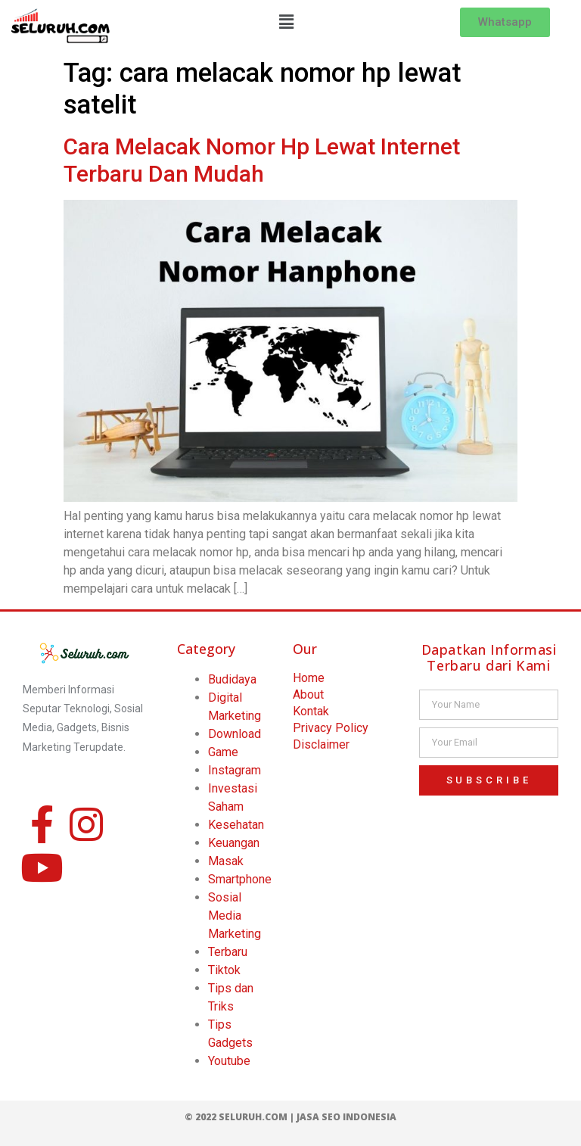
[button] (286, 22)
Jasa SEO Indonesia (346, 1116)
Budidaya (232, 679)
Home (309, 678)
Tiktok (224, 970)
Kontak (311, 711)
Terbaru (227, 952)
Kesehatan (236, 824)
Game (223, 752)
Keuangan (233, 843)
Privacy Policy (330, 728)
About (308, 694)
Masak (226, 861)
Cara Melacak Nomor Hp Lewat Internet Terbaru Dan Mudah (262, 160)
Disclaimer (321, 744)
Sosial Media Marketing (234, 915)
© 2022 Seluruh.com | (241, 1116)
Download (234, 734)
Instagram (234, 770)
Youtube (229, 1061)
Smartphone (240, 879)
